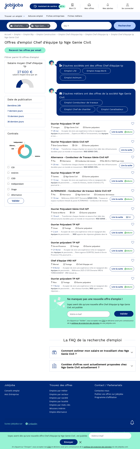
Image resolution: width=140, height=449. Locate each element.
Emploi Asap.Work (96, 70)
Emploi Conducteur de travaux (81, 102)
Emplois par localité (58, 401)
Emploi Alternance (58, 412)
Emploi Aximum (72, 77)
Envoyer (68, 442)
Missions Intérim (57, 408)
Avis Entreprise (12, 394)
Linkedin (31, 423)
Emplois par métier (58, 390)
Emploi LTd (70, 70)
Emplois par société (58, 397)
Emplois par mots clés (59, 405)
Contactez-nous (102, 390)
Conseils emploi (12, 390)
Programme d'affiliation (106, 397)
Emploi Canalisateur (112, 109)
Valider (16, 200)
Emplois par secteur (58, 394)
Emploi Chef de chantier (77, 109)
